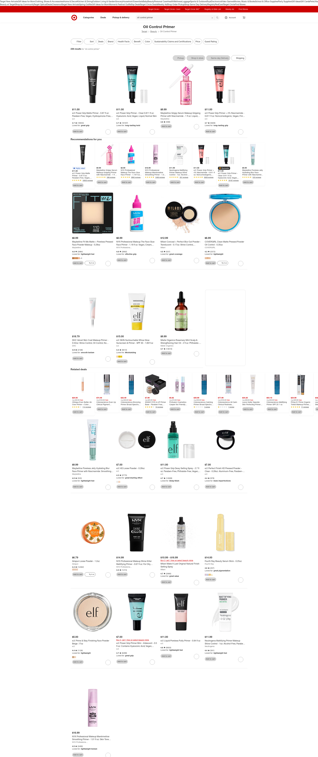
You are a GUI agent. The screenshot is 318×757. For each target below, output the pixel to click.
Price (197, 41)
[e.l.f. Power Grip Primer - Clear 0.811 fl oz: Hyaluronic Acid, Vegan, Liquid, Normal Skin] (136, 115)
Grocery (119, 1)
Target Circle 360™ (192, 9)
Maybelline (165, 119)
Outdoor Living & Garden (103, 1)
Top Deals (135, 4)
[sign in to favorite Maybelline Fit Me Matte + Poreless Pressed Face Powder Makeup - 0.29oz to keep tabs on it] (108, 263)
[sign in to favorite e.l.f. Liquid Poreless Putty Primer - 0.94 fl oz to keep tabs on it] (196, 656)
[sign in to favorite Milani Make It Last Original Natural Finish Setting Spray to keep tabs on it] (196, 582)
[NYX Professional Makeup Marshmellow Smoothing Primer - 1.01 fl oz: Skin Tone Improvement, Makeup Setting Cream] (92, 738)
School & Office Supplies (266, 1)
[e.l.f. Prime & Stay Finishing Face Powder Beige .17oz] (92, 642)
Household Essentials (133, 1)
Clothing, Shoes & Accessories (49, 1)
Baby (145, 1)
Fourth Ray (209, 564)
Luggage (186, 1)
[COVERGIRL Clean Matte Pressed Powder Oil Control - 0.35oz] (225, 243)
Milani (163, 247)
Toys (209, 1)
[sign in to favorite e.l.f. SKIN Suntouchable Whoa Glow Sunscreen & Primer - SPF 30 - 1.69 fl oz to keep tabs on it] (152, 362)
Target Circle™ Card (172, 9)
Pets (312, 1)
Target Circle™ (154, 9)
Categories (89, 17)
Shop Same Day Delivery (195, 4)
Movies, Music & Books (244, 1)
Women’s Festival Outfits (120, 4)
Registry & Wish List (213, 9)
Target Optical (40, 4)
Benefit (137, 41)
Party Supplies (285, 1)
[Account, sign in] (231, 17)
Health (170, 1)
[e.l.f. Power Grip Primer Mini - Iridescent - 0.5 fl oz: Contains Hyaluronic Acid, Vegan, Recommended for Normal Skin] (136, 645)
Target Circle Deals (148, 4)
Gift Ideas (296, 1)
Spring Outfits (85, 4)
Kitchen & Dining (84, 1)
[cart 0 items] (244, 17)
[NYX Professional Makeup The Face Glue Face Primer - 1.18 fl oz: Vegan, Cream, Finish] (136, 243)
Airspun (75, 564)
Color (147, 41)
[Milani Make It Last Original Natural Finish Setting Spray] (181, 565)
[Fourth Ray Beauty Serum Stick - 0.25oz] (225, 561)
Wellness (177, 1)
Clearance (56, 4)
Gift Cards (305, 1)
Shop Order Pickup (175, 4)
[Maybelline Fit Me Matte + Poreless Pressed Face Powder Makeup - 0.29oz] (92, 243)
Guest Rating (211, 41)
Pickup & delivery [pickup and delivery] (121, 17)
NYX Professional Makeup (124, 247)
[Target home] (74, 17)
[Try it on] (90, 263)
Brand (110, 41)
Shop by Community (24, 4)
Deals (49, 4)
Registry (211, 4)
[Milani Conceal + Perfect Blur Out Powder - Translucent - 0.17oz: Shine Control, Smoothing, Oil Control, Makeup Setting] (181, 243)
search (217, 17)
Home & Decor (70, 1)
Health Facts (124, 41)
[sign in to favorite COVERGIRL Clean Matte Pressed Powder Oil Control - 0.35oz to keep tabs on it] (240, 263)
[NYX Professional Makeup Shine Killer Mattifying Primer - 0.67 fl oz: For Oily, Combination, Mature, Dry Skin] (136, 563)
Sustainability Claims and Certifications (172, 41)
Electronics (216, 1)
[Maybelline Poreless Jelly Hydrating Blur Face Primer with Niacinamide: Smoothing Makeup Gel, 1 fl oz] (92, 470)
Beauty (150, 1)
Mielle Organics (167, 346)
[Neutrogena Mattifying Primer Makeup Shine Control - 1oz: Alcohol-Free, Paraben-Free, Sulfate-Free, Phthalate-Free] (225, 642)
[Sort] (89, 41)
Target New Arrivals (9, 1)
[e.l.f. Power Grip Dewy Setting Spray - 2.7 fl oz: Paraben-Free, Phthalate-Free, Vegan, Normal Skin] (181, 470)
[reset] (212, 18)
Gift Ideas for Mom (26, 1)
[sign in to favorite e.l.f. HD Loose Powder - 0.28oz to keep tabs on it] (152, 487)
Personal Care (160, 1)
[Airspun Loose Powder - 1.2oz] (92, 561)
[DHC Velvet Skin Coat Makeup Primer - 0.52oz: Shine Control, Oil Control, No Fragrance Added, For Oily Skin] (92, 342)
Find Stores (240, 4)
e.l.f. (73, 119)
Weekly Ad (162, 4)
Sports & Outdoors (198, 1)
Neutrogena (209, 647)
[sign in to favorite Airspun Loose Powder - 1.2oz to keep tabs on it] (108, 575)
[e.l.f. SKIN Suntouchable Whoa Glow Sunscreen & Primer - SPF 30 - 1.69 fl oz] (136, 342)
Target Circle (229, 4)
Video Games (227, 1)
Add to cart (77, 131)
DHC (74, 346)
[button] (79, 168)
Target (144, 31)
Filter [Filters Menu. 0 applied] (77, 41)
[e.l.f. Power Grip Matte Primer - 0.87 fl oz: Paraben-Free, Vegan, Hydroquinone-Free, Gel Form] (92, 115)
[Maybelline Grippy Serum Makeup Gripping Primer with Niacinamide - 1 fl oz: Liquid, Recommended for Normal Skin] (181, 115)
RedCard (219, 4)
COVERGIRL (210, 247)
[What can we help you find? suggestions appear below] (178, 17)
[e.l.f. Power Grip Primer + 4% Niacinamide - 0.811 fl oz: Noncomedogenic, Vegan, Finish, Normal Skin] (225, 115)
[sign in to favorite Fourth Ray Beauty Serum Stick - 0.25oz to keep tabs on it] (240, 580)
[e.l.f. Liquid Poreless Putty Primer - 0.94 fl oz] (181, 640)
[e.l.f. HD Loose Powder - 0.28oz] (136, 468)
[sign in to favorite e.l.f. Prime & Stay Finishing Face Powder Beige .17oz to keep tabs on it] (108, 662)
